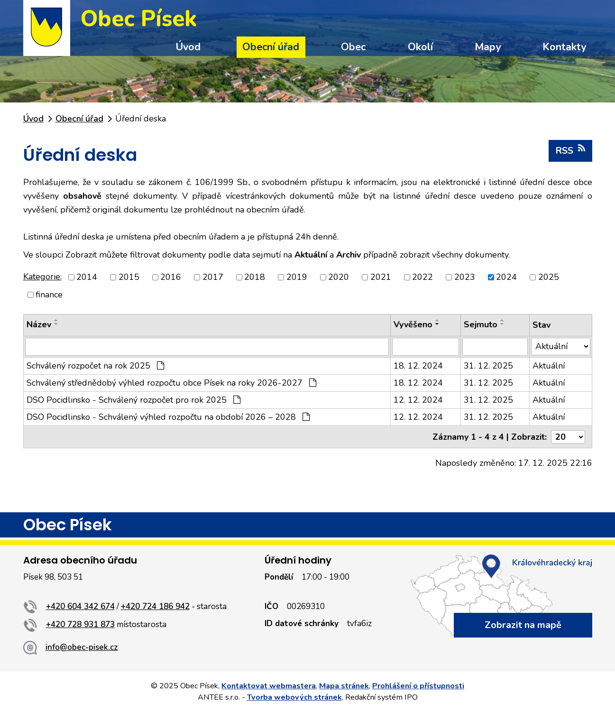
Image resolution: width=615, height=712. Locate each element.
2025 (548, 277)
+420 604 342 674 (80, 606)
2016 (170, 277)
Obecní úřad (270, 47)
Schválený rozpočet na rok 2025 (95, 365)
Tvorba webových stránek (294, 697)
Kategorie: (42, 276)
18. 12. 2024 (418, 365)
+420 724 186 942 (155, 606)
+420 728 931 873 (80, 624)
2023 (464, 277)
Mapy (488, 47)
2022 (422, 277)
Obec (353, 47)
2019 (296, 277)
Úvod (188, 47)
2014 (86, 277)
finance (49, 294)
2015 (129, 277)
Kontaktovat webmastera (268, 686)
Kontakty (564, 47)
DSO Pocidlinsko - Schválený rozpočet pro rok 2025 (133, 400)
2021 (380, 277)
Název (39, 324)
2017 (212, 277)
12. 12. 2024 (418, 400)
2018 (254, 277)
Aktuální (548, 365)
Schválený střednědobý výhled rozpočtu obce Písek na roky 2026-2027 (171, 382)
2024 (506, 277)
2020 (338, 277)
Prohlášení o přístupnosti (418, 686)
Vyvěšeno (413, 324)
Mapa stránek (344, 686)
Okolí (420, 47)
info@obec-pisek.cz (82, 647)
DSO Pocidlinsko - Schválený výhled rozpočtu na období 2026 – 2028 (168, 417)
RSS (570, 150)
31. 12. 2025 (488, 365)
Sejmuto (480, 324)
